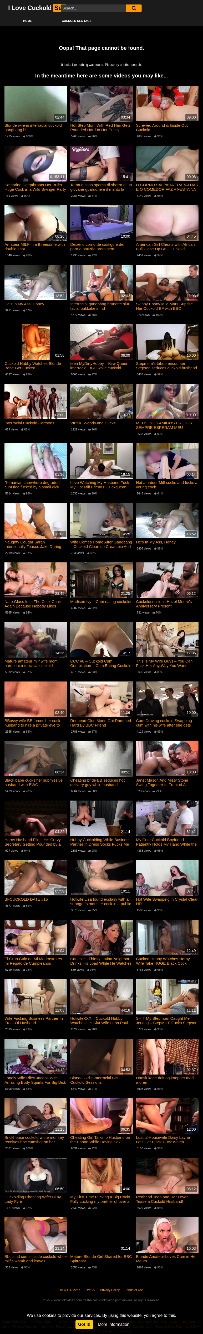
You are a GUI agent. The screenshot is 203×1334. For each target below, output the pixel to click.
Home (27, 20)
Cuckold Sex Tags (77, 20)
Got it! (84, 1324)
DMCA (90, 1290)
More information (113, 1324)
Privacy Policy (110, 1290)
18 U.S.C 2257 (69, 1290)
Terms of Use (134, 1290)
